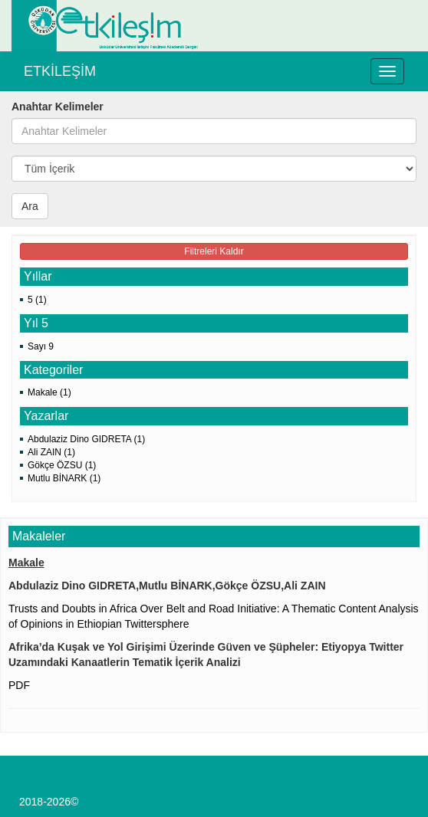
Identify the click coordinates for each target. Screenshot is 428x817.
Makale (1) (49, 392)
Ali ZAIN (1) (51, 452)
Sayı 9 (41, 346)
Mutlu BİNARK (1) (64, 478)
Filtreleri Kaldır (213, 251)
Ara (29, 206)
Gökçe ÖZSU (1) (62, 465)
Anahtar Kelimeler (58, 106)
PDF (19, 685)
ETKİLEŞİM (60, 71)
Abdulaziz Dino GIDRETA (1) (86, 439)
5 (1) (37, 299)
